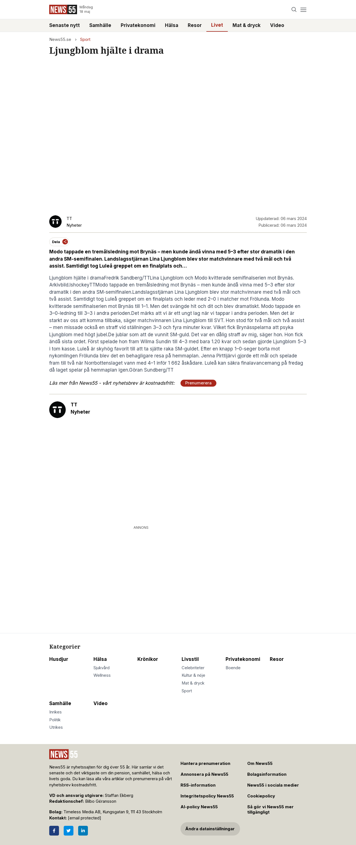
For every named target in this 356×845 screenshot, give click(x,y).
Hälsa (171, 25)
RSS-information (198, 785)
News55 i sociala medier (273, 785)
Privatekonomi (138, 25)
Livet (217, 25)
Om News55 (260, 763)
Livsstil (190, 659)
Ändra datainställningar (210, 828)
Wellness (102, 675)
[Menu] (303, 9)
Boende (233, 667)
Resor (195, 25)
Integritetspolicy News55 (207, 796)
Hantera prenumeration (205, 763)
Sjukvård (101, 667)
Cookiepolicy (261, 796)
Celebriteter (193, 667)
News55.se (60, 39)
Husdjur (58, 659)
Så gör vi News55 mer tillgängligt (270, 809)
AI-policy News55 (199, 806)
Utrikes (56, 727)
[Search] (294, 9)
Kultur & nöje (193, 675)
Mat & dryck (247, 25)
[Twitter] (68, 831)
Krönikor (147, 659)
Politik (55, 719)
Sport (85, 39)
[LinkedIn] (83, 831)
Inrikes (55, 712)
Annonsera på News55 (204, 774)
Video (277, 25)
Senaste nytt (64, 25)
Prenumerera (198, 383)
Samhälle (100, 25)
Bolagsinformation (266, 774)
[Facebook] (54, 831)
